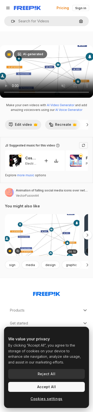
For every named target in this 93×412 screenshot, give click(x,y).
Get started (49, 323)
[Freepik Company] (47, 293)
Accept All (46, 387)
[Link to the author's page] (9, 192)
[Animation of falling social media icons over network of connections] (42, 235)
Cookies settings (46, 399)
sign (12, 265)
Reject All (47, 374)
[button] (11, 21)
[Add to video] (46, 161)
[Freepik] (27, 8)
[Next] (87, 124)
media (30, 265)
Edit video (23, 125)
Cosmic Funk (31, 158)
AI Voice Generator (68, 110)
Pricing (63, 8)
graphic (71, 265)
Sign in (80, 8)
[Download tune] (56, 161)
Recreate (62, 125)
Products (49, 310)
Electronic (32, 163)
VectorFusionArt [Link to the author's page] (27, 195)
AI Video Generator (60, 105)
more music (25, 175)
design (50, 265)
